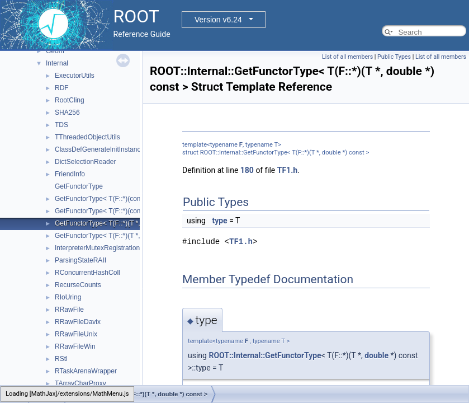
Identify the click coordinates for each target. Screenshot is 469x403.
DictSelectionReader (85, 162)
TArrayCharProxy (80, 383)
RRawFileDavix (78, 322)
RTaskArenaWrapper (86, 371)
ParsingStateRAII (80, 260)
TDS (61, 125)
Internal (57, 63)
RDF (62, 88)
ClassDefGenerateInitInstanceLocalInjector (118, 149)
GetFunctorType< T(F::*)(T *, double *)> (114, 236)
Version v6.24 (218, 19)
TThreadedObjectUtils (87, 137)
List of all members (347, 56)
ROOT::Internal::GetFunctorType (265, 355)
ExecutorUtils (74, 75)
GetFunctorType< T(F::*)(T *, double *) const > (123, 223)
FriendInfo (70, 174)
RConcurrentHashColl (87, 273)
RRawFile (69, 309)
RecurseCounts (78, 285)
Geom (55, 51)
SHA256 (67, 112)
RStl (61, 359)
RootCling (69, 100)
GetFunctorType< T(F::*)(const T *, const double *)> (132, 211)
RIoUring (68, 297)
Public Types (394, 56)
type (219, 220)
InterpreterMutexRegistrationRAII (104, 248)
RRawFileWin (75, 346)
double (376, 355)
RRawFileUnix (76, 334)
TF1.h (287, 170)
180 (247, 170)
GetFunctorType (79, 186)
